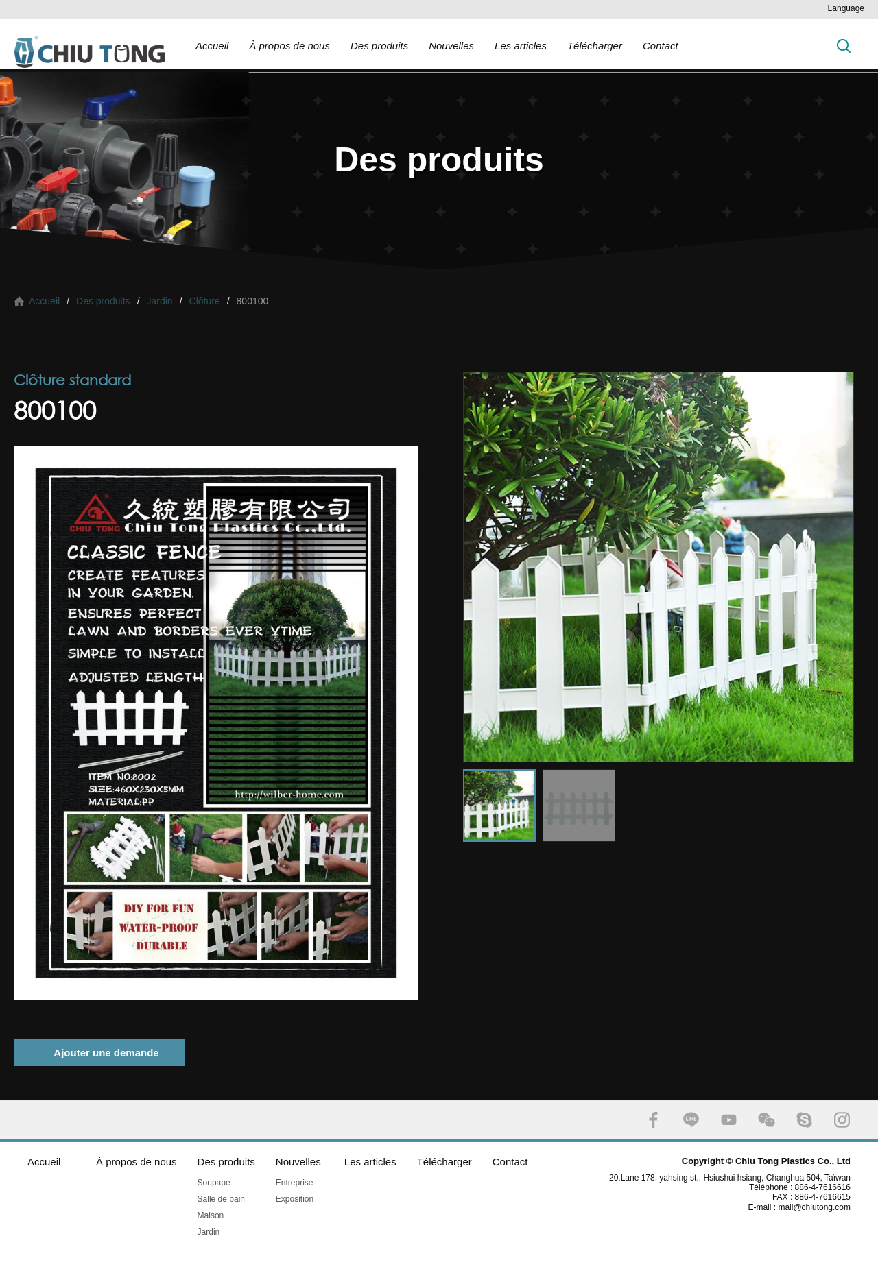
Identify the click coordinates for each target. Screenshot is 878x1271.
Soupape (214, 1182)
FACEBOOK (653, 1119)
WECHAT (766, 1119)
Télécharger (594, 45)
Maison (211, 1215)
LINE (691, 1119)
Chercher (843, 45)
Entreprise (294, 1182)
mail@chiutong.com (819, 1207)
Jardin (160, 300)
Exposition (294, 1199)
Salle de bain (221, 1199)
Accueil (211, 45)
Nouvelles (451, 45)
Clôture (204, 300)
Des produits (379, 45)
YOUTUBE (728, 1119)
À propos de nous (289, 45)
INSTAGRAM (842, 1119)
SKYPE (804, 1119)
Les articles (521, 45)
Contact (660, 45)
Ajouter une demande (106, 1052)
